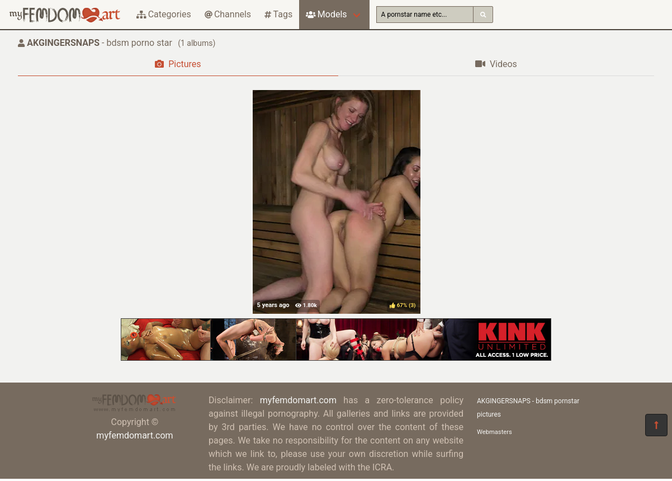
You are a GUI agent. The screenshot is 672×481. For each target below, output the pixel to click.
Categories (163, 14)
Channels (228, 14)
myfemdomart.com (134, 435)
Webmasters (494, 432)
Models (326, 14)
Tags (278, 14)
